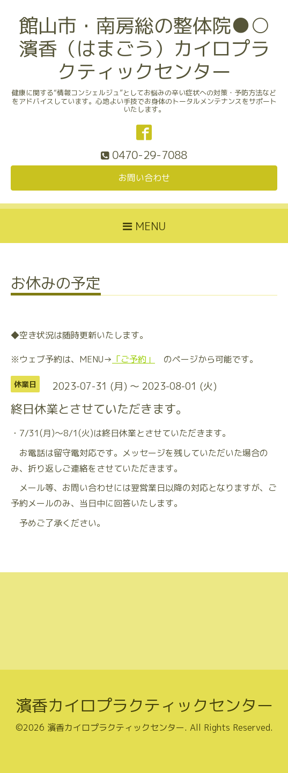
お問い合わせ (144, 178)
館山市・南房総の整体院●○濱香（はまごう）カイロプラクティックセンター (144, 48)
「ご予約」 (133, 359)
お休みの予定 (56, 284)
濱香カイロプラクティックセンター (144, 705)
